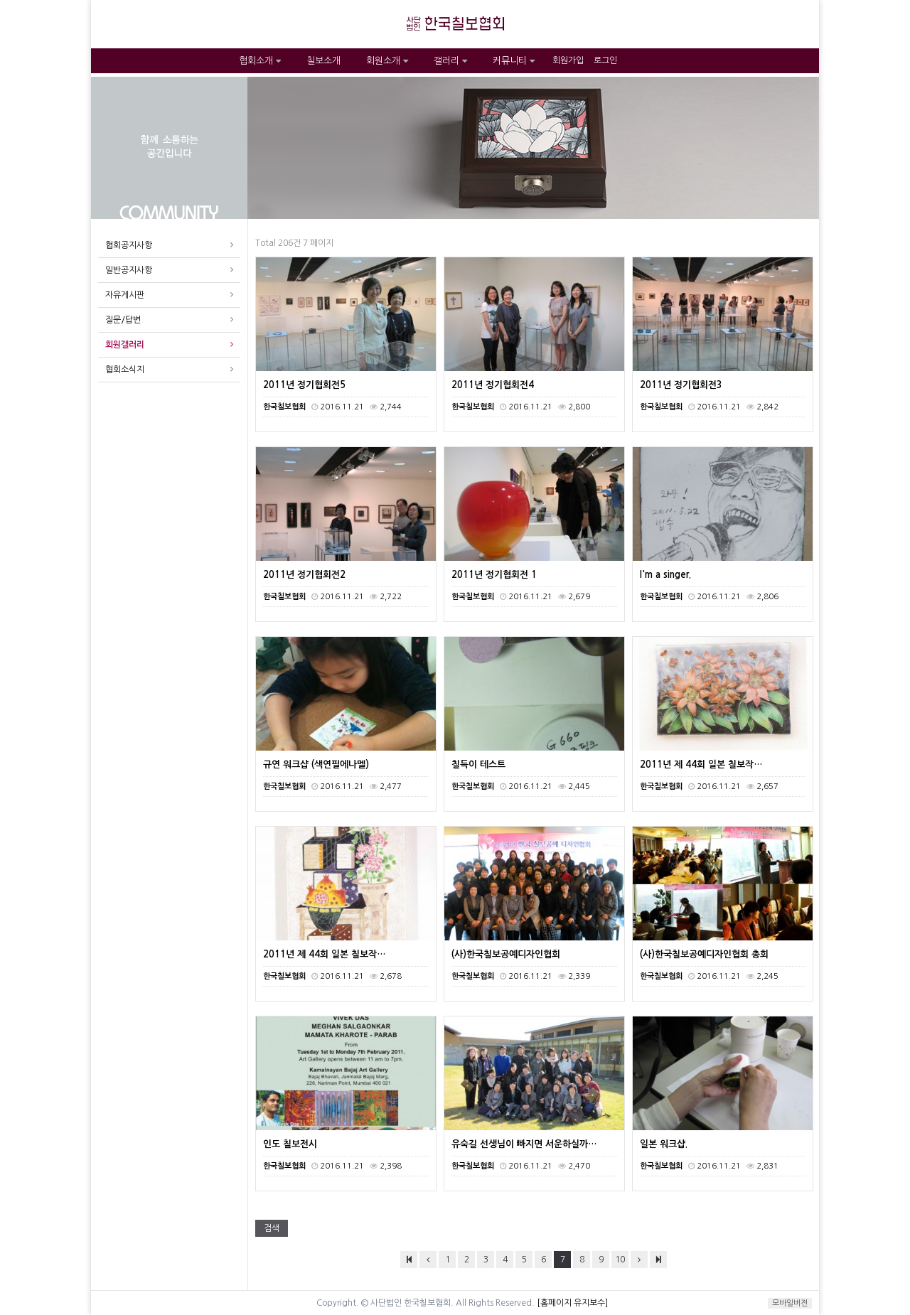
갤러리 (450, 60)
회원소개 (387, 60)
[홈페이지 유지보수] (572, 1303)
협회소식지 (124, 369)
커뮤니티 (514, 60)
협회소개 (260, 60)
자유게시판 (124, 295)
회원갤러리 (124, 344)
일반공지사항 (128, 270)
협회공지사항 (128, 245)
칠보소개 (323, 60)
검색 (271, 1228)
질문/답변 (123, 320)
